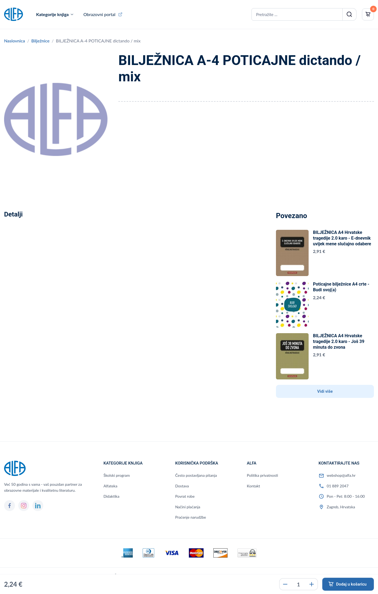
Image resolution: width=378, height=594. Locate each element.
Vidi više (325, 391)
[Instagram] (23, 505)
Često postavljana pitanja (196, 475)
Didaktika (111, 496)
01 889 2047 (338, 486)
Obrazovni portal (99, 14)
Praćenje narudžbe (190, 517)
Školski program (116, 475)
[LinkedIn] (37, 505)
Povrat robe (185, 496)
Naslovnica (14, 40)
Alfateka (110, 486)
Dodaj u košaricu (351, 584)
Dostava (182, 486)
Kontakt (253, 486)
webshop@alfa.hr (341, 475)
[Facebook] (9, 505)
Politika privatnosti (262, 475)
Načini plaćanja (187, 507)
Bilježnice (40, 40)
